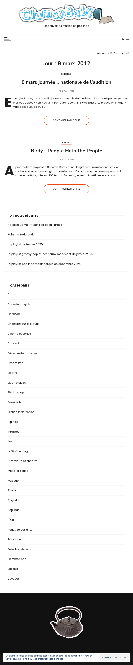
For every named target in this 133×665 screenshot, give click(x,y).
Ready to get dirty (20, 530)
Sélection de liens (20, 549)
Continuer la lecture (66, 120)
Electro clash (17, 383)
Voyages (14, 579)
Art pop (13, 294)
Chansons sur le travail (23, 324)
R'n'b (11, 520)
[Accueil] (102, 53)
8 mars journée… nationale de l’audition (66, 82)
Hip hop (13, 422)
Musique (66, 74)
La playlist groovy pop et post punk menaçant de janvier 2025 (50, 254)
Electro (13, 373)
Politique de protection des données (44, 658)
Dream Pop (15, 363)
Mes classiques (18, 471)
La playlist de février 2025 (25, 244)
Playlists (13, 500)
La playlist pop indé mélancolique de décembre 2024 (44, 264)
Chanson (14, 314)
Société (13, 569)
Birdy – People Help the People (66, 151)
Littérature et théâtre (23, 461)
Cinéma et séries (19, 334)
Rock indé (14, 539)
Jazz (11, 441)
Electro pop (16, 392)
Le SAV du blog (18, 451)
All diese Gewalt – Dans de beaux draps (35, 225)
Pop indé (66, 142)
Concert (13, 343)
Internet (13, 432)
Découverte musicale (22, 353)
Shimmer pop (17, 559)
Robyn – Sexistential (21, 234)
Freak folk (14, 402)
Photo (12, 490)
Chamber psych (19, 304)
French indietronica (21, 412)
